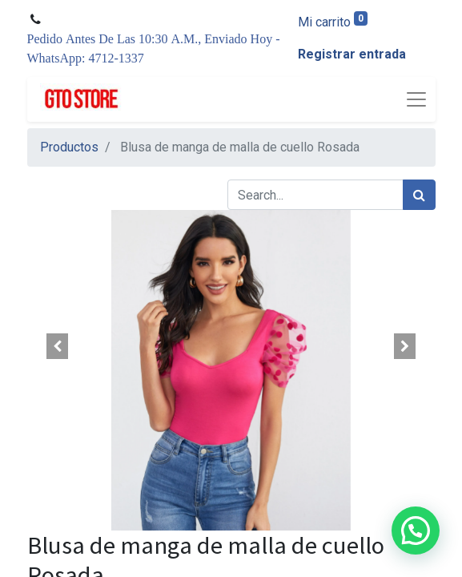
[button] (58, 346)
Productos (69, 147)
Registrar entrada (352, 54)
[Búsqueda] (419, 195)
